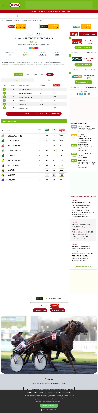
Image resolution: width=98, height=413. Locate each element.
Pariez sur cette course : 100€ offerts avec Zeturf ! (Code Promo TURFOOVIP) (33, 114)
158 (54, 104)
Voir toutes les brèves (83, 266)
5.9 (54, 89)
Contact (34, 383)
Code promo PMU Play (90, 70)
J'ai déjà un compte (57, 310)
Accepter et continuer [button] (49, 406)
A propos (63, 383)
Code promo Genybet (90, 87)
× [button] (96, 391)
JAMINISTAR (23, 108)
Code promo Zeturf (91, 52)
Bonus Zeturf (74, 52)
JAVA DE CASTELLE (25, 97)
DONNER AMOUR (25, 93)
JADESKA (22, 101)
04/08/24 (18, 20)
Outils (41, 74)
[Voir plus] (33, 68)
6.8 (41, 97)
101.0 (41, 104)
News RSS (50, 379)
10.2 (54, 97)
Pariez (49, 74)
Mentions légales (43, 383)
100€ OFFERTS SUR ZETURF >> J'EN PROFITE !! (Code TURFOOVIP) (49, 11)
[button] (49, 401)
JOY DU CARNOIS (25, 90)
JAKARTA (22, 104)
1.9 (54, 93)
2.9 (41, 93)
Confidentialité (55, 383)
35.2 (54, 100)
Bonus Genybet (74, 87)
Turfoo (17, 80)
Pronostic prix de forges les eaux (32, 20)
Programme (9, 20)
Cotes (35, 74)
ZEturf (50, 80)
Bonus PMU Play (75, 70)
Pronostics (18, 74)
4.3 (41, 89)
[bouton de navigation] (2, 5)
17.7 (54, 108)
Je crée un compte (40, 310)
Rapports (27, 74)
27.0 (41, 100)
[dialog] (49, 401)
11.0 (41, 108)
